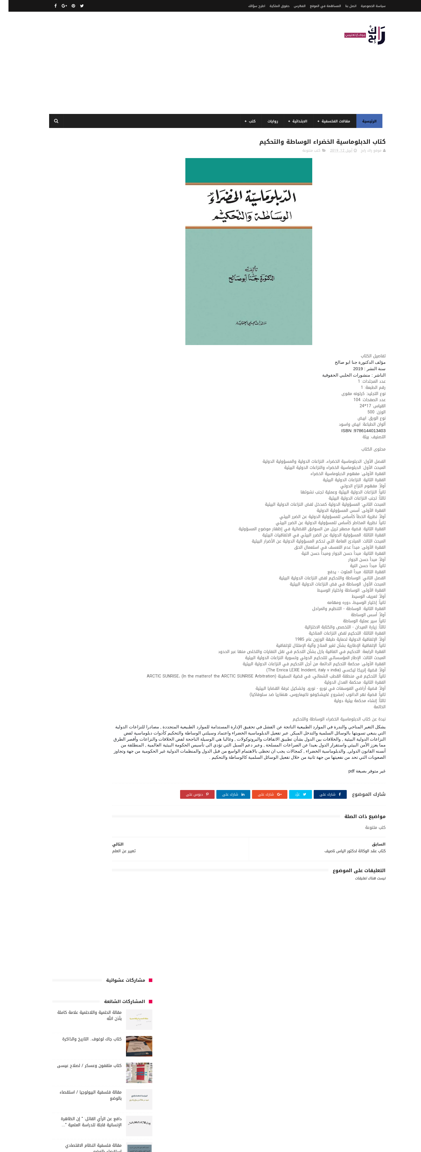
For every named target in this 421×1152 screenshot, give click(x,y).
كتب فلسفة (86, 644)
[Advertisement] (150, 63)
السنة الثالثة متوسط (85, 492)
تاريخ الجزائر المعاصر (102, 536)
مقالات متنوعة (93, 676)
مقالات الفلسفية (330, 121)
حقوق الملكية (271, 6)
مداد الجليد (269, 1144)
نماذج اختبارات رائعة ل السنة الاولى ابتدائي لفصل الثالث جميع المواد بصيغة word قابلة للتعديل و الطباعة (78, 366)
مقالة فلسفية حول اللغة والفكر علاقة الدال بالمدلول (79, 336)
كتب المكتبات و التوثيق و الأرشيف (114, 633)
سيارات (99, 568)
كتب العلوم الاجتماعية (77, 622)
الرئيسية (364, 121)
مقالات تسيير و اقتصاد (123, 665)
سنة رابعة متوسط (127, 568)
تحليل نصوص (103, 546)
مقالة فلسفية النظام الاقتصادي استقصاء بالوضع (85, 310)
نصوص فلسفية (85, 698)
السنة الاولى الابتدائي (82, 482)
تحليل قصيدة (131, 546)
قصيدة (78, 579)
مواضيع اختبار (130, 687)
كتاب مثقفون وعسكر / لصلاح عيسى (81, 227)
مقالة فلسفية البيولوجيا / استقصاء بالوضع (82, 257)
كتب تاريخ (133, 644)
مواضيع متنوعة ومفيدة (123, 698)
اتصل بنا (342, 6)
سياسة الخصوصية (364, 6)
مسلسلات (114, 655)
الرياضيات (88, 471)
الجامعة (108, 471)
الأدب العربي (131, 471)
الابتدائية (294, 121)
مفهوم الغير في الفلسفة (90, 386)
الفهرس (291, 6)
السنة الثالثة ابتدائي (125, 492)
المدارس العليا (90, 525)
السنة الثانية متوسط (83, 503)
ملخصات (69, 676)
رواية (119, 557)
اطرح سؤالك (248, 6)
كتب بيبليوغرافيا (67, 633)
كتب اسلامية (131, 590)
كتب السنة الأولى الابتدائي (120, 600)
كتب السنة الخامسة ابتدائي (70, 611)
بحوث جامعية (61, 525)
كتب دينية (110, 644)
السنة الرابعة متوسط (125, 525)
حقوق (136, 557)
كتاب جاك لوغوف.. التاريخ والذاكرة (83, 200)
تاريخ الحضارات (69, 536)
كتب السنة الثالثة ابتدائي (71, 600)
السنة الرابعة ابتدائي (82, 514)
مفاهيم (93, 655)
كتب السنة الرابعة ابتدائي (121, 622)
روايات (267, 121)
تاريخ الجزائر (132, 536)
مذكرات (135, 655)
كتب (247, 121)
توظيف (65, 546)
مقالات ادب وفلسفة (64, 655)
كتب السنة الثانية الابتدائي (120, 611)
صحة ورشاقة (77, 568)
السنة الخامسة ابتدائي (123, 514)
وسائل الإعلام (130, 709)
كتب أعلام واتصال (99, 590)
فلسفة (114, 579)
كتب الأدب (70, 590)
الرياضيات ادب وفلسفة (124, 482)
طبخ (56, 568)
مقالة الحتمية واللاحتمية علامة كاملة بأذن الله (81, 177)
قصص (96, 579)
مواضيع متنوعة (101, 687)
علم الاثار (134, 579)
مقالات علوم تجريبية (83, 665)
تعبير (81, 546)
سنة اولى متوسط (94, 557)
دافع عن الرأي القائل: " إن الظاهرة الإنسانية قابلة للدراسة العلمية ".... (82, 283)
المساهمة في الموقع (316, 6)
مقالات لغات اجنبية (126, 676)
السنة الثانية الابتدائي (124, 503)
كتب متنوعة (303, 152)
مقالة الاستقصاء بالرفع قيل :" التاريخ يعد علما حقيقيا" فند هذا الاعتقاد (81, 416)
